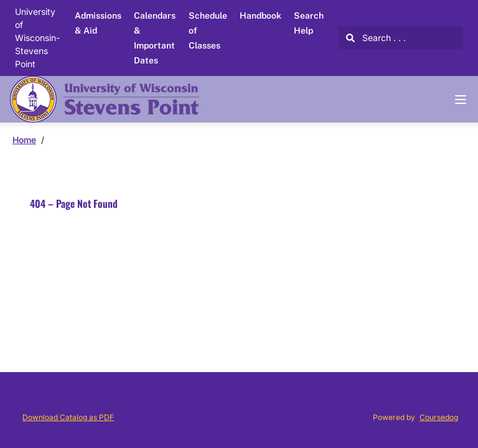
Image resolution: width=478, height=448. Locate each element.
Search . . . (376, 37)
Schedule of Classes (208, 30)
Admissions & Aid (98, 23)
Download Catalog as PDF (68, 417)
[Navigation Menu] (460, 99)
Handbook (260, 16)
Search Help (309, 23)
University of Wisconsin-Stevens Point (37, 37)
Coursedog (438, 417)
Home (24, 139)
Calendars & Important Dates (155, 38)
